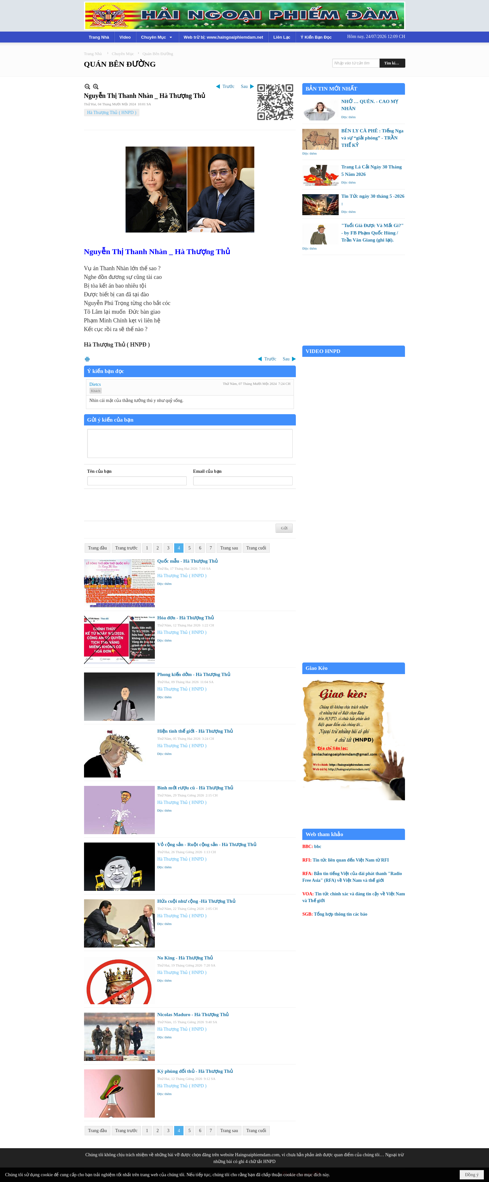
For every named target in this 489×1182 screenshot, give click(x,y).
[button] (157, 37)
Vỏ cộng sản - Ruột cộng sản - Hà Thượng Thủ (206, 844)
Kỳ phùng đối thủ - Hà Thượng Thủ (195, 1071)
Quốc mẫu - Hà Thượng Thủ (187, 561)
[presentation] (136, 505)
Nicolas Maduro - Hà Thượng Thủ (193, 1014)
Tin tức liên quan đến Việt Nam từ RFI (351, 860)
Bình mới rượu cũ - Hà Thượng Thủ (195, 787)
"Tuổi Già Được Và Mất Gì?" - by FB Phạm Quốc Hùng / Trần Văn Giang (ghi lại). (372, 233)
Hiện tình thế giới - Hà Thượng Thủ (195, 731)
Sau (244, 86)
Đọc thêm (164, 584)
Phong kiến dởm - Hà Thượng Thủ (193, 674)
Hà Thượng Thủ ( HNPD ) (111, 112)
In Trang (87, 359)
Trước (228, 86)
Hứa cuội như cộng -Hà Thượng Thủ (196, 901)
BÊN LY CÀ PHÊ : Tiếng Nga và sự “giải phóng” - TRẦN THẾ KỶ (372, 138)
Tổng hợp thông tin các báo (340, 914)
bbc (317, 846)
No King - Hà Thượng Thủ (185, 957)
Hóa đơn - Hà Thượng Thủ (185, 617)
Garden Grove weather (353, 342)
